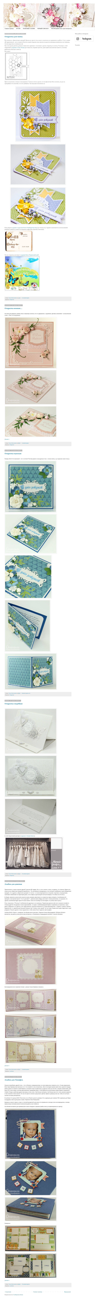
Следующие (8, 1291)
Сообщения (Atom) (18, 1294)
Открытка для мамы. (14, 36)
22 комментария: (26, 297)
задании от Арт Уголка (18, 47)
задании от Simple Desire (27, 836)
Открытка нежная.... (13, 308)
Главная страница (9, 28)
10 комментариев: (26, 873)
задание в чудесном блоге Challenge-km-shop (24, 227)
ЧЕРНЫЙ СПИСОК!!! (43, 28)
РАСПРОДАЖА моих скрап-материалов (61, 28)
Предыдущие (67, 1291)
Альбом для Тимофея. (14, 1080)
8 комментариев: (26, 1069)
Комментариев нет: (26, 693)
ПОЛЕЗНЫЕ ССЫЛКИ (29, 28)
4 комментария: (25, 443)
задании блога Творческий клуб (30, 255)
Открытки (11, 299)
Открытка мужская (13, 453)
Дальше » (7, 439)
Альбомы (11, 1071)
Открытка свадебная (13, 704)
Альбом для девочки (13, 884)
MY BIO (18, 28)
